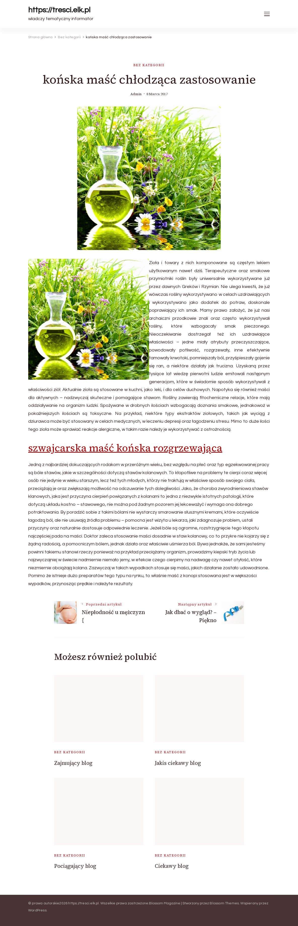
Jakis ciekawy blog (178, 763)
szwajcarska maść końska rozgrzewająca (125, 448)
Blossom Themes (224, 903)
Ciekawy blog (172, 866)
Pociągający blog (75, 866)
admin (136, 94)
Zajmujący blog (73, 763)
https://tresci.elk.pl (59, 10)
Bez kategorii (149, 65)
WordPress (37, 910)
